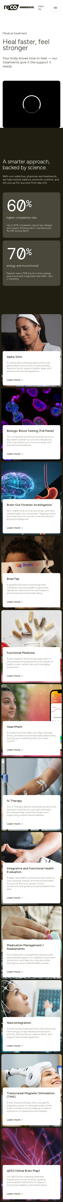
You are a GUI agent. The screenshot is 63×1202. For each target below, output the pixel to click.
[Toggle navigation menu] (55, 7)
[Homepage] (19, 7)
